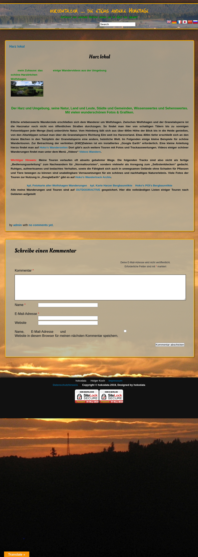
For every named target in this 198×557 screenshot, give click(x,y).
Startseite (32, 25)
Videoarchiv (90, 25)
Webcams (65, 25)
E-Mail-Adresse (27, 313)
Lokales (54, 25)
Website (20, 322)
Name (20, 305)
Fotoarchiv (77, 25)
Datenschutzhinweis (65, 384)
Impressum (115, 380)
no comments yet (41, 225)
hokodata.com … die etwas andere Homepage (99, 10)
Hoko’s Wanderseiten (54, 147)
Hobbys (44, 25)
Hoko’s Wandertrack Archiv (93, 177)
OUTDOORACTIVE (88, 189)
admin (17, 225)
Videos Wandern (90, 151)
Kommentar (24, 270)
